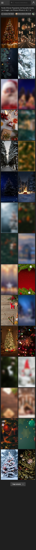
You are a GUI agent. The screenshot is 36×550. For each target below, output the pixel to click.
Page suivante (18, 484)
